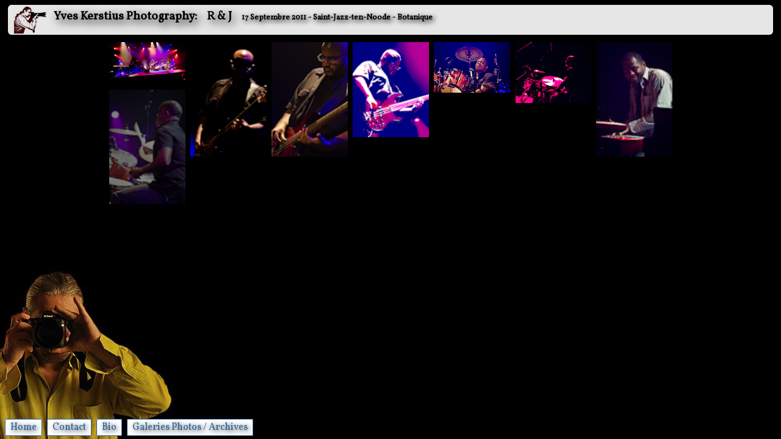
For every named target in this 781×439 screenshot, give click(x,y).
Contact (69, 427)
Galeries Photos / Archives (190, 427)
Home (23, 427)
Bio (109, 427)
